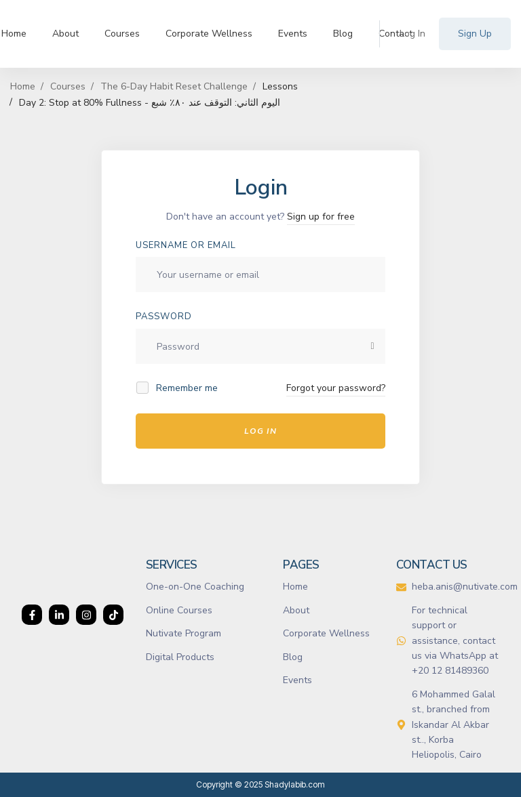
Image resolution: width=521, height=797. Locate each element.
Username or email (186, 245)
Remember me (178, 388)
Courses (67, 86)
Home (22, 86)
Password (164, 316)
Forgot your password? (335, 388)
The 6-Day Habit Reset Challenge (174, 86)
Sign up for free (321, 216)
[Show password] (373, 346)
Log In (260, 431)
